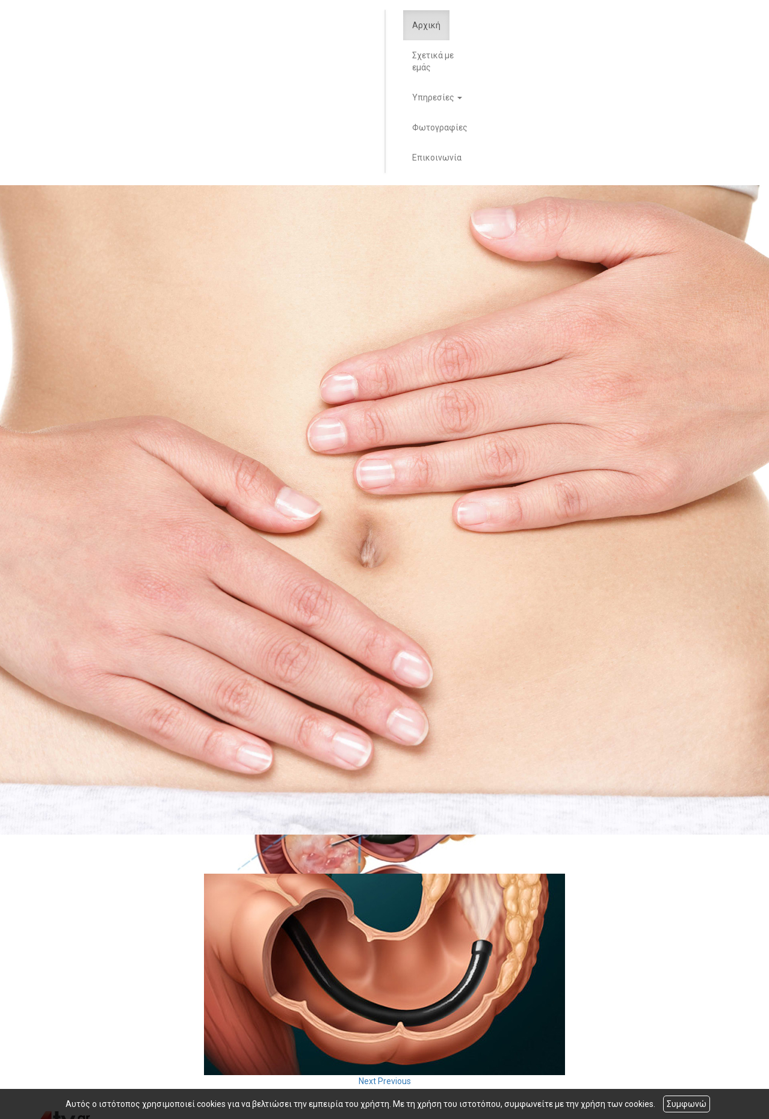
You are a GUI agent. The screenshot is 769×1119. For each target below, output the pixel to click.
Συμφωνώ (686, 1104)
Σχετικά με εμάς (433, 61)
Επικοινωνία (437, 157)
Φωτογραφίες (440, 127)
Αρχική (426, 25)
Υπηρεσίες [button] (437, 97)
